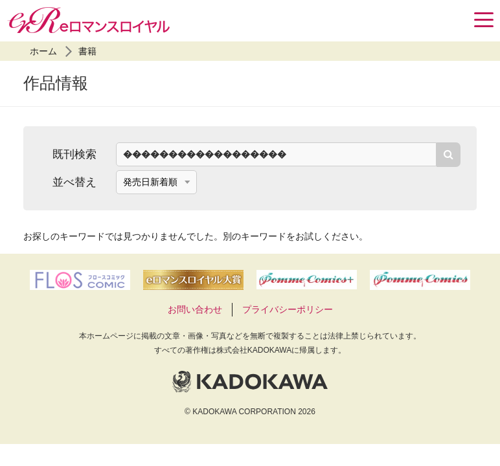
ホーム (43, 51)
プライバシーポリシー (287, 309)
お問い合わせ (195, 309)
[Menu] (484, 20)
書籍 (87, 51)
